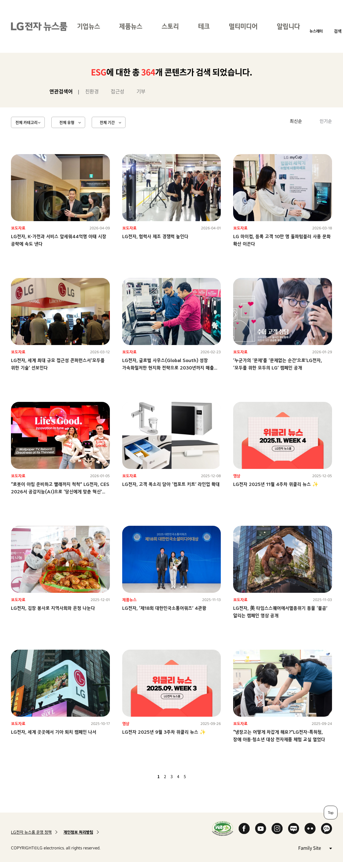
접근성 (117, 91)
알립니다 (288, 26)
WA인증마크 (222, 828)
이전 (149, 776)
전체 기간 (107, 122)
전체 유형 (66, 122)
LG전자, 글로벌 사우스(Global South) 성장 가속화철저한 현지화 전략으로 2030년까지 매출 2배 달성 (168, 367)
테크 (204, 26)
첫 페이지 (142, 776)
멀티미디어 (243, 26)
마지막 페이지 (200, 776)
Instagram (277, 828)
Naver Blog (293, 828)
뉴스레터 (316, 31)
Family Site (315, 847)
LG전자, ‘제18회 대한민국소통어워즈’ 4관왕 (164, 608)
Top (330, 812)
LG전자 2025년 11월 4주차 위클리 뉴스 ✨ (275, 484)
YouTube (260, 828)
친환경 (92, 91)
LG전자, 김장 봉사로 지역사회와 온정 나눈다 (53, 608)
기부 (141, 91)
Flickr (310, 828)
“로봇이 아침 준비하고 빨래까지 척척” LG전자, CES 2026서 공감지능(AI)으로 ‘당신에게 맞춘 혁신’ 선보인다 (60, 491)
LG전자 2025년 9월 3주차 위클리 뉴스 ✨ (164, 732)
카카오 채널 (326, 828)
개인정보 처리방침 (78, 832)
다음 (194, 776)
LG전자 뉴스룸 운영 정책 (31, 832)
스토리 (170, 26)
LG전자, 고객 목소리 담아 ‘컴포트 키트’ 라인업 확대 (171, 484)
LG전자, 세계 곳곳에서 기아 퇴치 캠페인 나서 (53, 732)
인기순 (326, 121)
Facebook (244, 828)
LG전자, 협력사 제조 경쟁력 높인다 (155, 236)
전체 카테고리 (26, 122)
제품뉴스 (130, 26)
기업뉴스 (88, 26)
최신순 (296, 121)
